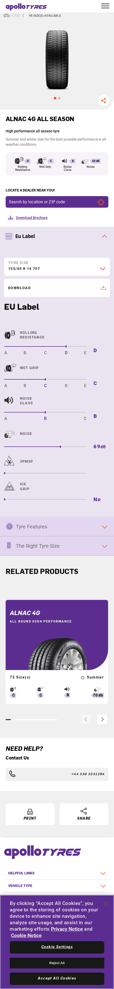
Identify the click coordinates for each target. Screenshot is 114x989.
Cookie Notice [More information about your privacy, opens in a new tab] (26, 935)
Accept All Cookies (57, 978)
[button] (55, 98)
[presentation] (86, 719)
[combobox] (57, 271)
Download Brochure (32, 218)
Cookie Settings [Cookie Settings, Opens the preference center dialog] (57, 947)
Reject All (57, 963)
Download (57, 287)
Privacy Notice (67, 929)
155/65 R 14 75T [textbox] (24, 269)
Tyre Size (18, 263)
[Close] (105, 903)
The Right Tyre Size (38, 546)
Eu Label (25, 236)
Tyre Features (31, 527)
